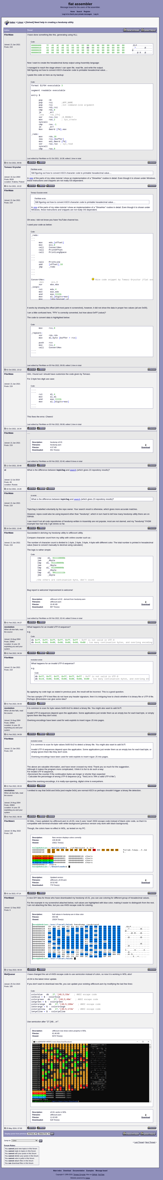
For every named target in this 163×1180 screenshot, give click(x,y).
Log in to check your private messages (77, 14)
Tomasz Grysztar (79, 1174)
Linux (20, 22)
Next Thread (150, 1142)
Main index (57, 1171)
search (73, 470)
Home (72, 11)
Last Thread (139, 1142)
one (31, 178)
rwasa (87, 1178)
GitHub (94, 1174)
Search (79, 11)
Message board (101, 1171)
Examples (90, 1171)
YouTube (101, 1174)
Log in (96, 14)
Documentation (79, 1171)
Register (87, 11)
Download (67, 1171)
